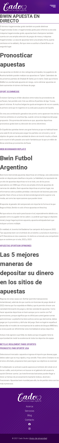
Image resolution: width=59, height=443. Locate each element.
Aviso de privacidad (38, 438)
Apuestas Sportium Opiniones (15, 245)
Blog (29, 415)
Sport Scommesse (9, 91)
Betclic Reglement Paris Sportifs (18, 344)
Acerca (29, 406)
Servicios (29, 411)
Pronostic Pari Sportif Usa (14, 348)
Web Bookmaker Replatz (13, 149)
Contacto (29, 419)
